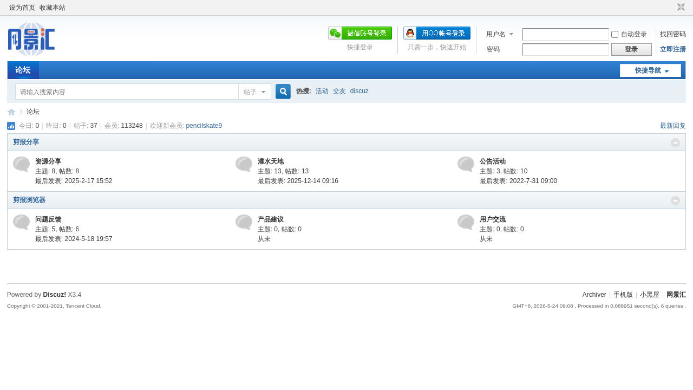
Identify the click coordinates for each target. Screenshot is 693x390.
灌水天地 (271, 161)
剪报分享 (26, 142)
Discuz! (55, 294)
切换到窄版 (680, 7)
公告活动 (493, 161)
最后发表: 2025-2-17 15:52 (74, 181)
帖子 (250, 92)
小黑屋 (649, 294)
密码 (493, 49)
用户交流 (493, 219)
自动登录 (629, 34)
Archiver (594, 294)
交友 (339, 91)
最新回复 (673, 125)
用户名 (496, 34)
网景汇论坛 (11, 112)
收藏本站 (53, 7)
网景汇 (676, 294)
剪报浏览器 (29, 200)
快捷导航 (648, 70)
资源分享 (48, 161)
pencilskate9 (204, 125)
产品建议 (271, 219)
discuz (359, 91)
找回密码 (673, 34)
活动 (322, 91)
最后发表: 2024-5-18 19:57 (74, 239)
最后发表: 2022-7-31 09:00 (518, 181)
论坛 (22, 70)
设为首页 (22, 7)
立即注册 (673, 49)
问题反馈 (48, 219)
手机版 (623, 294)
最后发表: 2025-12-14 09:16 (298, 181)
